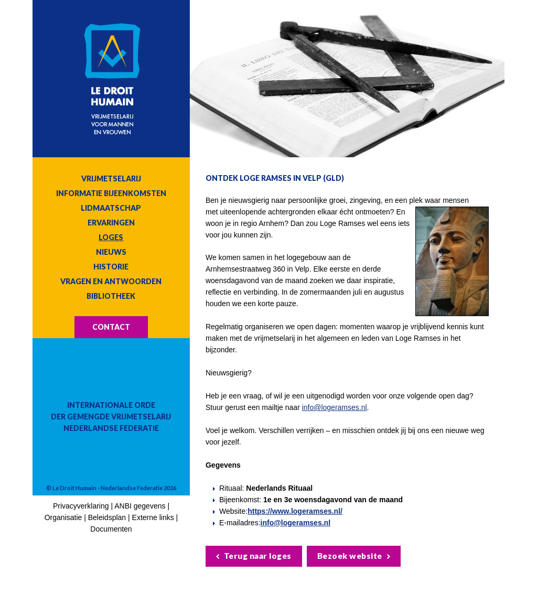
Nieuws (111, 251)
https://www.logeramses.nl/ (295, 511)
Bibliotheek (111, 295)
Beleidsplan (107, 517)
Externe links (153, 517)
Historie (110, 266)
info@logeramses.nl (334, 407)
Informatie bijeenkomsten (111, 193)
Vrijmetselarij (111, 178)
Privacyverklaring (81, 506)
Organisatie (63, 517)
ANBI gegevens (139, 506)
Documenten (111, 529)
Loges (111, 237)
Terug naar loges (258, 555)
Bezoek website (349, 555)
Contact (111, 326)
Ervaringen (111, 222)
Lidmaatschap (111, 207)
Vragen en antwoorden (111, 281)
